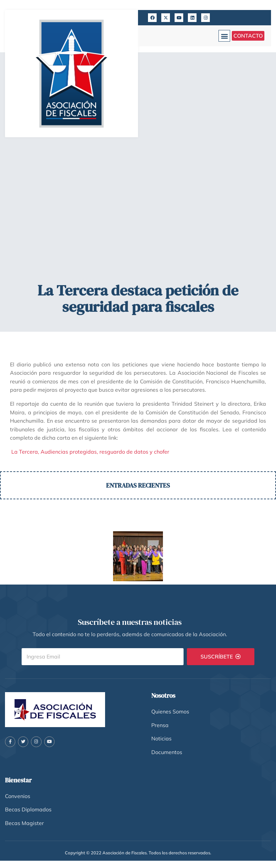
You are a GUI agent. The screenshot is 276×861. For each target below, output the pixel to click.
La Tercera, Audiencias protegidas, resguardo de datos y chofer (89, 451)
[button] (224, 36)
